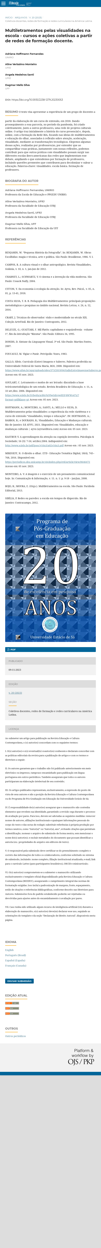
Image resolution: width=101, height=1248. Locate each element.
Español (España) (15, 960)
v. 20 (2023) (35, 17)
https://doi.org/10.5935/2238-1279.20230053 (37, 99)
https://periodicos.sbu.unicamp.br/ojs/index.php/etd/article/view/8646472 (47, 462)
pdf (13, 649)
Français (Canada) (15, 965)
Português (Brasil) (15, 955)
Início (9, 17)
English (9, 950)
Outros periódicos (15, 1036)
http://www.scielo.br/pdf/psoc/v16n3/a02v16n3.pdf (34, 445)
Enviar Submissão (19, 981)
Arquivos (21, 17)
